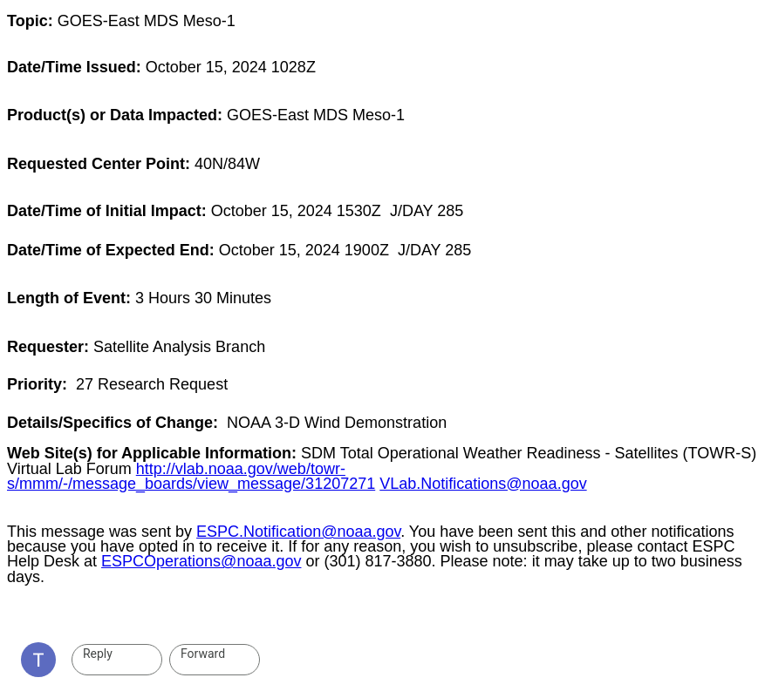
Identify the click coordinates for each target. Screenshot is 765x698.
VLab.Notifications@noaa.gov (482, 483)
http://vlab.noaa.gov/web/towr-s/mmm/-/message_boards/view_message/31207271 (191, 476)
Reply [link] (98, 654)
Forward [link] (203, 654)
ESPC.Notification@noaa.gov (298, 531)
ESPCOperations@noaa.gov (201, 561)
